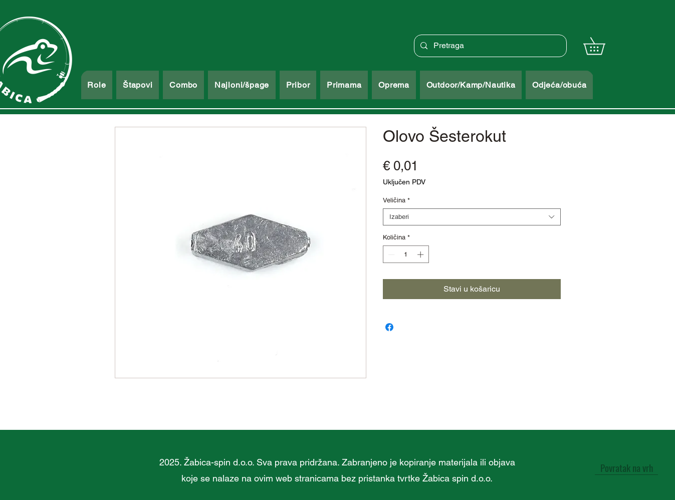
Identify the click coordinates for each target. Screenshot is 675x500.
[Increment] (421, 254)
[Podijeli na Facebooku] (389, 327)
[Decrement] (390, 254)
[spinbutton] (405, 254)
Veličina (396, 200)
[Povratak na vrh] (626, 467)
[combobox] (472, 216)
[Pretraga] (489, 46)
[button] (602, 46)
